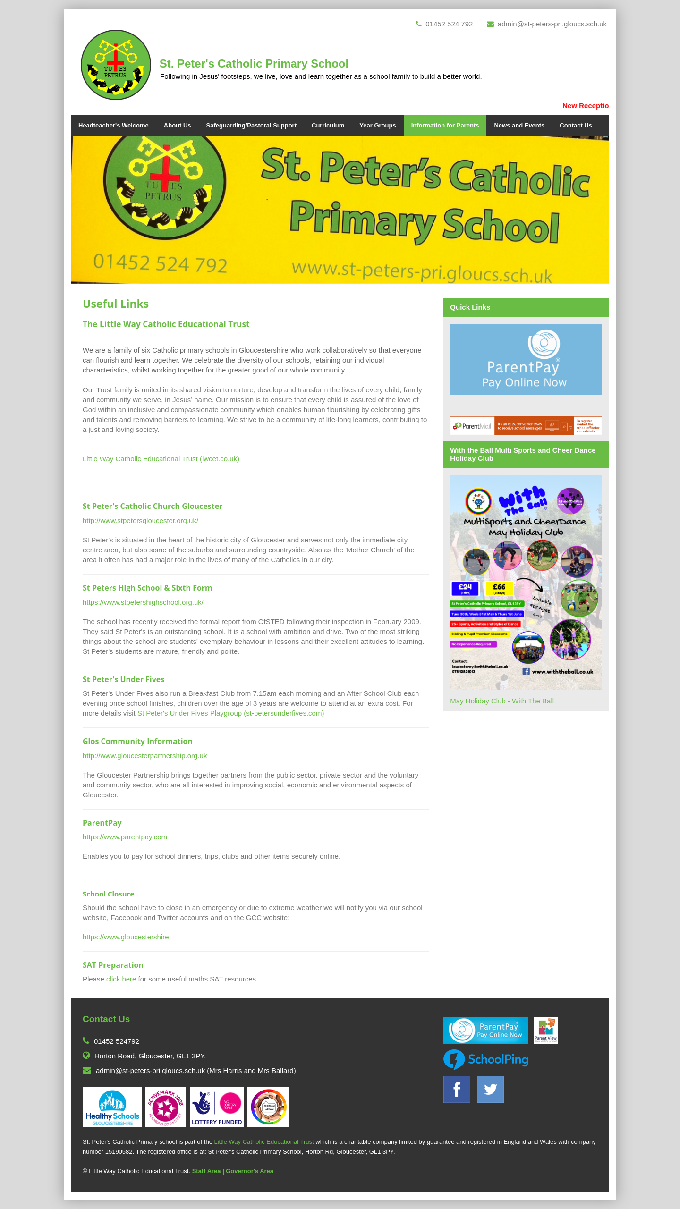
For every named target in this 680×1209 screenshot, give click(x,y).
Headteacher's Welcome (113, 125)
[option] (340, 210)
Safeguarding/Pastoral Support (251, 125)
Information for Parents (445, 125)
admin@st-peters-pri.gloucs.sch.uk (547, 24)
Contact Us (576, 125)
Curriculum (328, 125)
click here (121, 979)
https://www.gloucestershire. (127, 937)
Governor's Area (249, 1171)
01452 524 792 (444, 24)
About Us (177, 125)
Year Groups (377, 125)
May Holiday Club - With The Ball (502, 701)
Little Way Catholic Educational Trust (264, 1141)
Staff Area (206, 1171)
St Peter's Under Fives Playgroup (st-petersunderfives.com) (230, 713)
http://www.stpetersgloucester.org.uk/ (140, 520)
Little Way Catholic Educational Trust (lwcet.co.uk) (161, 459)
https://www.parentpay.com (125, 837)
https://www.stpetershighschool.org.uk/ (143, 602)
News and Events (519, 125)
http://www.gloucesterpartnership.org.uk (145, 756)
